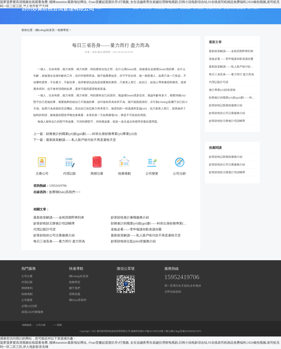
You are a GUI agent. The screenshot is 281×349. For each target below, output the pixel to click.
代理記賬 (159, 8)
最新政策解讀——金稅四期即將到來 (58, 217)
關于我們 (253, 8)
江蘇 (98, 8)
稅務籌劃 (185, 8)
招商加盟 (74, 294)
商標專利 (172, 8)
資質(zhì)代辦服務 (234, 8)
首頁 (136, 8)
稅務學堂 (63, 30)
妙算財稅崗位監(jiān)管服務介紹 (133, 241)
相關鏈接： (28, 325)
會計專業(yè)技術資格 (222, 89)
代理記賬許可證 (44, 229)
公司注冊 (146, 8)
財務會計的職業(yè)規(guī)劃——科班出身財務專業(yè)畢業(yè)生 (91, 133)
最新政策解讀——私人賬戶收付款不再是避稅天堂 (81, 139)
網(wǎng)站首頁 (45, 30)
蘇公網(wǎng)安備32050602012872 (183, 331)
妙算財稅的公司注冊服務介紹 (54, 235)
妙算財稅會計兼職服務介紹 (130, 217)
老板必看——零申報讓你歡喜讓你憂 (136, 229)
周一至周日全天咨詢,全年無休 (182, 285)
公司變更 (198, 8)
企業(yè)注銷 (214, 8)
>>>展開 (57, 325)
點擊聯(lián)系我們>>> (65, 192)
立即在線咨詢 (172, 291)
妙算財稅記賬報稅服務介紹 (225, 105)
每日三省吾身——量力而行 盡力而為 (59, 241)
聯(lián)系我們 (77, 300)
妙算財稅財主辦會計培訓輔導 (54, 223)
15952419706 (58, 185)
